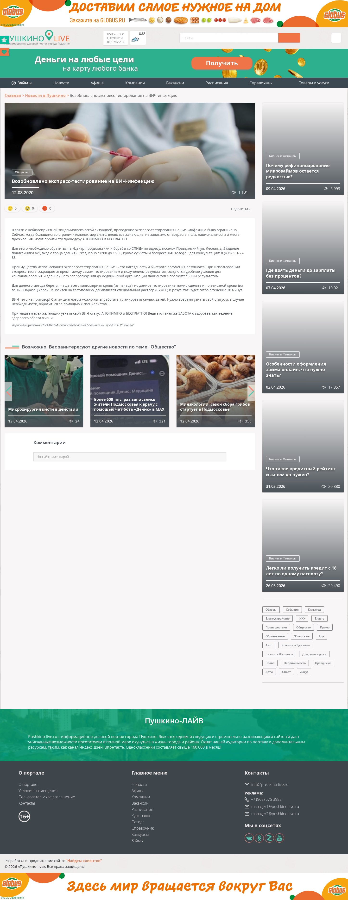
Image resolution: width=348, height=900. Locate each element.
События (292, 610)
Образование (275, 636)
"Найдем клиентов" (84, 860)
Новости (61, 83)
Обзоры (271, 610)
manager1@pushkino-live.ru (275, 806)
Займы (138, 840)
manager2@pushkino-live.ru (275, 813)
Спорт (286, 672)
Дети (269, 672)
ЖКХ (302, 618)
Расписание (142, 809)
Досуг (304, 672)
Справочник (260, 83)
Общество (22, 172)
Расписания (217, 83)
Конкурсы (140, 834)
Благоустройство (278, 618)
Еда (321, 636)
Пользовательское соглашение (47, 797)
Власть (319, 618)
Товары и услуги (314, 83)
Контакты (27, 803)
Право (270, 663)
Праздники (323, 663)
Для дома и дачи (314, 654)
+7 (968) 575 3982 (266, 799)
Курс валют (142, 815)
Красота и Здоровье (296, 645)
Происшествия (276, 627)
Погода (138, 822)
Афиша (97, 83)
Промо (324, 627)
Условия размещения (38, 790)
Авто (269, 645)
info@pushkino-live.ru (269, 784)
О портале (28, 784)
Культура (314, 610)
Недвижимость (295, 663)
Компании (135, 83)
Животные (302, 636)
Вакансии (175, 83)
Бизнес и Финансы (283, 156)
